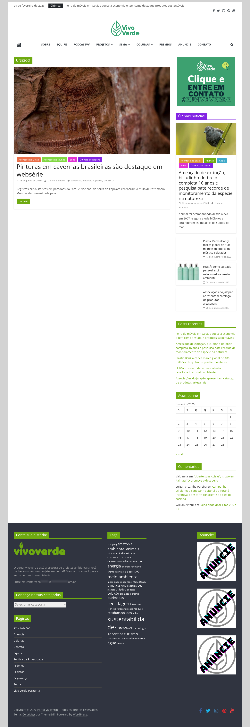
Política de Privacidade (28, 658)
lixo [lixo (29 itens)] (136, 569)
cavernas (76, 179)
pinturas (86, 179)
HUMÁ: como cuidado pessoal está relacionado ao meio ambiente (217, 270)
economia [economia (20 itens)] (135, 560)
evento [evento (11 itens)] (110, 570)
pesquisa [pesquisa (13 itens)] (132, 584)
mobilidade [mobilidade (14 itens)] (113, 580)
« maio (180, 453)
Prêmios (165, 44)
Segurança (21, 677)
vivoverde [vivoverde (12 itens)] (140, 636)
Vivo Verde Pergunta (27, 689)
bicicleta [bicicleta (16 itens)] (112, 552)
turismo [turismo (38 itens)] (131, 632)
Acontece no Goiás (29, 158)
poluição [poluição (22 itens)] (113, 592)
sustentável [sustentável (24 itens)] (123, 626)
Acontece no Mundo (54, 158)
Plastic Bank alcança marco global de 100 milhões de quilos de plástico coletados (216, 245)
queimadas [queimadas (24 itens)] (115, 596)
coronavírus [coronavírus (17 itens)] (115, 556)
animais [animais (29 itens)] (132, 547)
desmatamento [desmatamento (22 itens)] (117, 560)
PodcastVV (81, 44)
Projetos (103, 44)
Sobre (45, 44)
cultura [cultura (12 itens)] (127, 555)
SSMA (123, 44)
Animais (210, 159)
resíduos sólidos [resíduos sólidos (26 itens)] (119, 611)
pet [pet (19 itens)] (140, 584)
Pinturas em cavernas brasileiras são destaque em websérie (89, 169)
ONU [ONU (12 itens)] (123, 584)
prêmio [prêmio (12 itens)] (135, 592)
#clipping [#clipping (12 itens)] (112, 542)
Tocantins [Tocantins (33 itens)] (115, 632)
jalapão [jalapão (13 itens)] (129, 570)
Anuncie (184, 44)
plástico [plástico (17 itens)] (121, 588)
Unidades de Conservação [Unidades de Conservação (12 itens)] (120, 636)
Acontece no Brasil (191, 159)
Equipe (62, 44)
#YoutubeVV (21, 627)
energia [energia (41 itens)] (114, 564)
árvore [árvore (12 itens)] (120, 642)
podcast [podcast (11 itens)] (131, 588)
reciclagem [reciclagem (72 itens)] (119, 602)
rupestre (97, 179)
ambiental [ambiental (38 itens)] (116, 547)
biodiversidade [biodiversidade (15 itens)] (126, 552)
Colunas (143, 44)
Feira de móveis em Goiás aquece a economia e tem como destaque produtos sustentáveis (125, 5)
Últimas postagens (90, 158)
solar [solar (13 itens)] (135, 611)
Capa (222, 159)
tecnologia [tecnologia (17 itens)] (139, 626)
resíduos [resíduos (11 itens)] (138, 607)
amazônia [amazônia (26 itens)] (125, 542)
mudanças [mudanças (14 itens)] (126, 580)
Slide (72, 158)
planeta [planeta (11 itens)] (111, 588)
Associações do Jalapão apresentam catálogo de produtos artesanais (218, 296)
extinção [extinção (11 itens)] (119, 570)
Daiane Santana (57, 179)
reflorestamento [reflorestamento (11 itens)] (125, 607)
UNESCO (108, 179)
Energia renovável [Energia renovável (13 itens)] (131, 565)
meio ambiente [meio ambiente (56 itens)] (122, 575)
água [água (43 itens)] (111, 641)
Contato (204, 44)
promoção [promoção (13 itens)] (125, 592)
